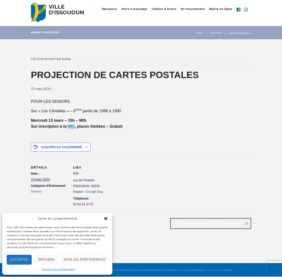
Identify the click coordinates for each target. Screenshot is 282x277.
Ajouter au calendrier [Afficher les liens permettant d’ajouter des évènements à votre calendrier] (61, 147)
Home (198, 33)
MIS (71, 126)
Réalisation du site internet (184, 270)
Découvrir (109, 9)
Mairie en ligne (220, 9)
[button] (106, 218)
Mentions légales (116, 270)
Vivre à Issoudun (134, 9)
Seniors (36, 191)
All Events (215, 33)
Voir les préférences (84, 259)
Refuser (46, 259)
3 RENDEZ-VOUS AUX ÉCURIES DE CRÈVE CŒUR (208, 223)
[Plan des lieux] (138, 179)
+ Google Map (93, 191)
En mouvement (193, 9)
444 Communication (222, 270)
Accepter (19, 259)
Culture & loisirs (164, 9)
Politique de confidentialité (58, 269)
